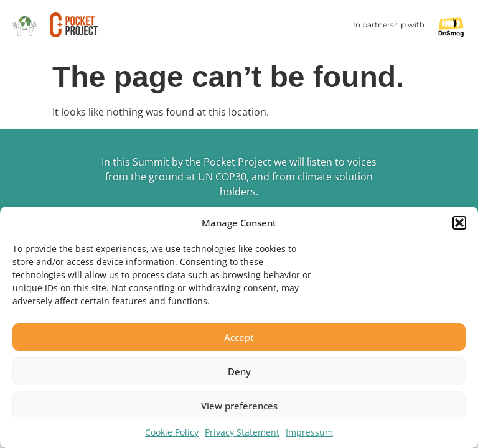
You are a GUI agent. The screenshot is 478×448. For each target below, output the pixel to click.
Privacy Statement (242, 432)
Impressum (309, 432)
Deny (239, 371)
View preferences (239, 405)
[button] (459, 223)
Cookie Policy (172, 432)
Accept (239, 337)
